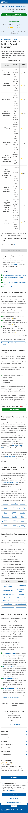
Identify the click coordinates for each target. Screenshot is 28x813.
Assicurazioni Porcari (19, 341)
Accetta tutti (14, 794)
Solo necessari (14, 798)
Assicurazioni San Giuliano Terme (9, 343)
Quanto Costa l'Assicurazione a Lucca (13, 277)
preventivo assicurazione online (11, 482)
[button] (1, 31)
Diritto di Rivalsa (8, 604)
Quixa (22, 521)
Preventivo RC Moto (14, 21)
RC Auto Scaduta (8, 601)
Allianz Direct (14, 504)
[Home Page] (1, 39)
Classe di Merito (8, 597)
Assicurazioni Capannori (7, 341)
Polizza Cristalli (21, 597)
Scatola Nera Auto (21, 585)
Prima (22, 517)
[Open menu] (23, 1)
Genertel (22, 504)
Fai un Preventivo (14, 409)
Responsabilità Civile (21, 604)
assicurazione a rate (10, 456)
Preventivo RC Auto (14, 15)
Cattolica (22, 513)
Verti (5, 513)
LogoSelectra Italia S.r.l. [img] (3, 809)
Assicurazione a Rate (8, 594)
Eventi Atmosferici (21, 607)
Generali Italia (5, 517)
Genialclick (5, 504)
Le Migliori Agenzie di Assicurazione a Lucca (14, 275)
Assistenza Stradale (21, 601)
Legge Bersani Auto (8, 590)
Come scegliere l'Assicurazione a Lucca (13, 287)
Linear (5, 508)
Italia (14, 805)
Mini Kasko (21, 594)
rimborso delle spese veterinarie (11, 697)
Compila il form (13, 264)
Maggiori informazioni (14, 802)
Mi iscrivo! (14, 777)
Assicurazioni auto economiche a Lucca (13, 280)
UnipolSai (14, 517)
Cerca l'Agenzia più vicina (14, 250)
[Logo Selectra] (4, 2)
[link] (14, 27)
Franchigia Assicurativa (8, 607)
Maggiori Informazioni (12, 790)
